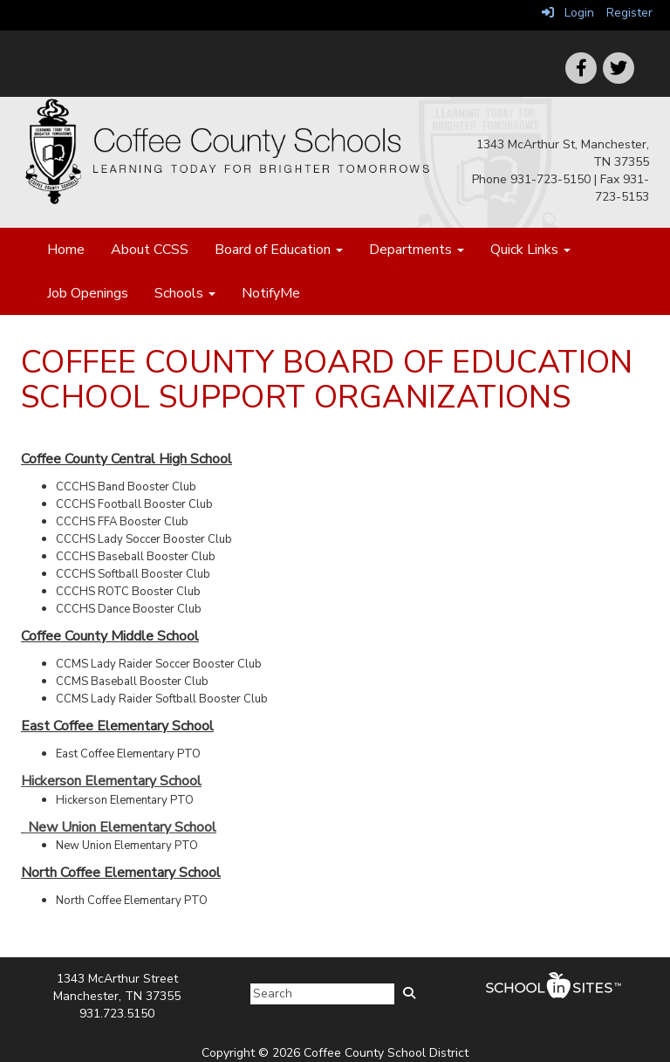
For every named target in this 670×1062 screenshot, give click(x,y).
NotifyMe (271, 293)
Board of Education (279, 249)
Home (66, 249)
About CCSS (149, 249)
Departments (416, 249)
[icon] (618, 68)
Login (568, 12)
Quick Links (530, 249)
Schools (184, 293)
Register (629, 12)
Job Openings (87, 293)
